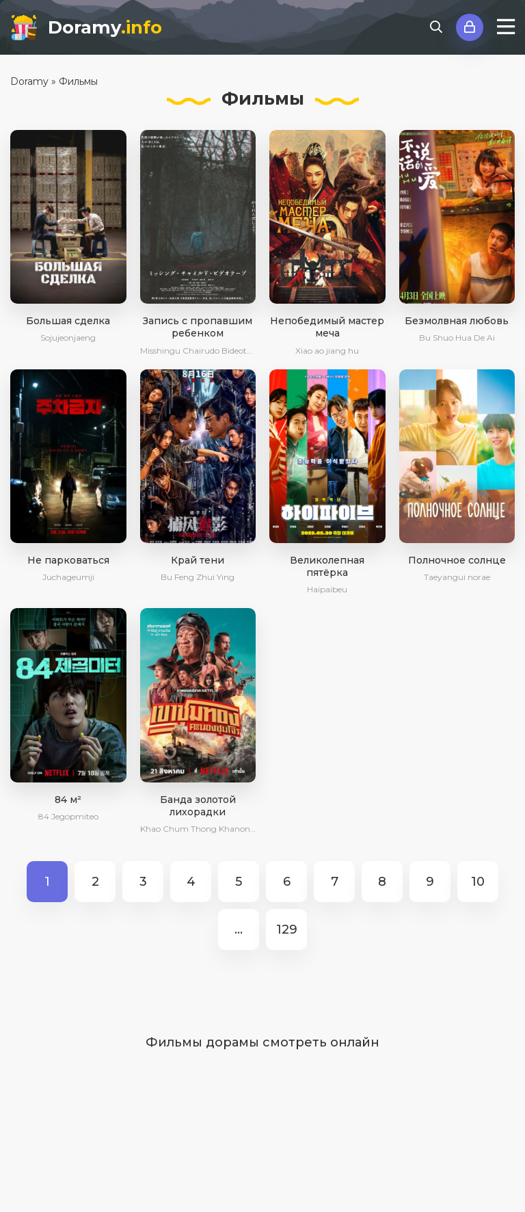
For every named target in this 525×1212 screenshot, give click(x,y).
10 (478, 881)
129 (286, 929)
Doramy (105, 27)
